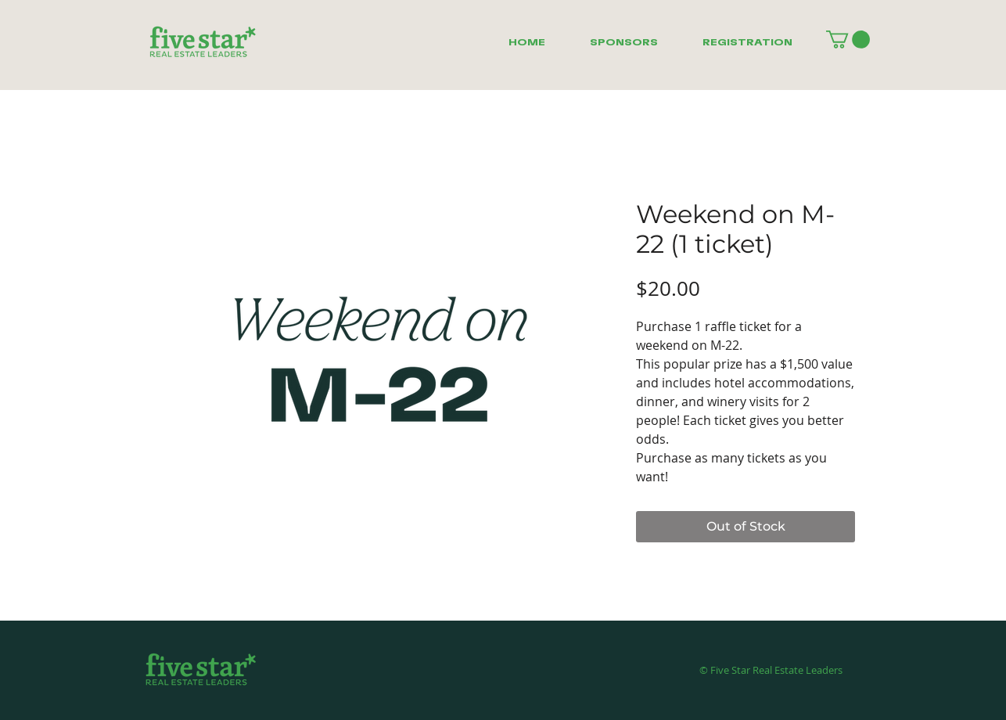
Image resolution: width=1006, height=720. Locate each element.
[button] (848, 40)
